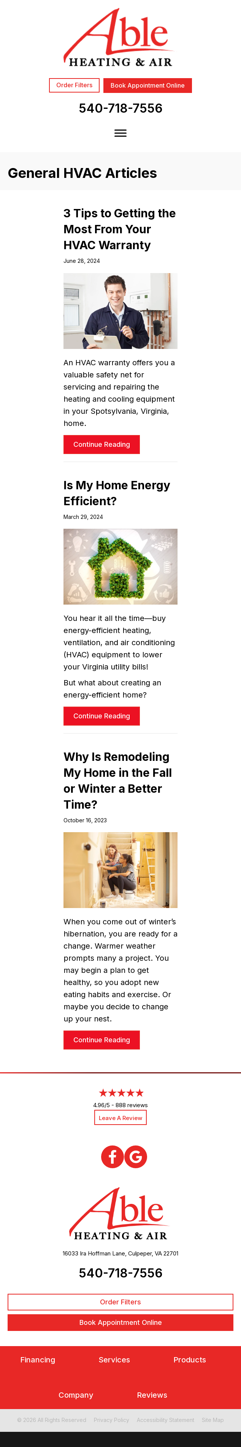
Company (76, 1395)
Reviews (152, 1395)
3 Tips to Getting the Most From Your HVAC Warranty (119, 229)
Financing (37, 1360)
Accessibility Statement (165, 1420)
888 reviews (132, 1105)
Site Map (213, 1420)
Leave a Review (120, 1118)
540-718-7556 (121, 108)
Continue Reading (106, 444)
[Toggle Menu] (120, 133)
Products (189, 1360)
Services (114, 1360)
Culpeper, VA (145, 1253)
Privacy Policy (111, 1420)
